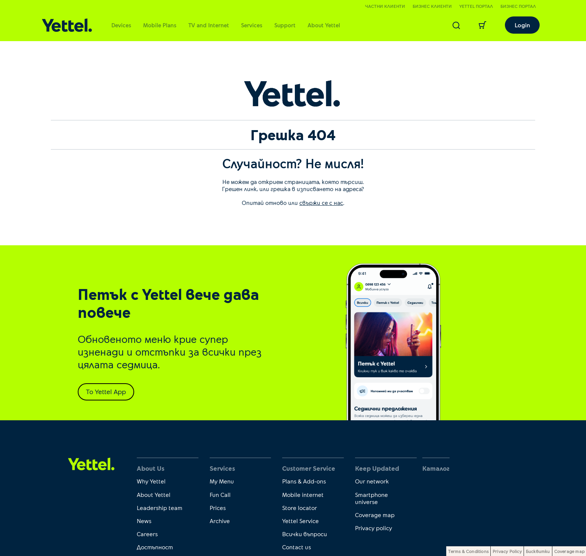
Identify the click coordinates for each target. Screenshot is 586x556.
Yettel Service (300, 520)
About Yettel (324, 25)
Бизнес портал (518, 6)
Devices (121, 25)
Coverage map (375, 514)
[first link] (91, 463)
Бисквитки (538, 551)
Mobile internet (303, 494)
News (144, 520)
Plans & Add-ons (304, 481)
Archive (220, 520)
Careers (147, 533)
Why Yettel (151, 481)
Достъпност (155, 546)
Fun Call (220, 494)
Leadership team (159, 507)
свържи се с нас (321, 202)
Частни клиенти (385, 6)
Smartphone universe (371, 498)
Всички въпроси (304, 533)
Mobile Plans (159, 25)
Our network (372, 481)
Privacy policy (373, 527)
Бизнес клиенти (432, 6)
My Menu (222, 481)
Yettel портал (476, 6)
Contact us (296, 546)
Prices (218, 507)
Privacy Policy (507, 551)
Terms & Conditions (468, 551)
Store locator (299, 507)
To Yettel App (106, 391)
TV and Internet (208, 25)
